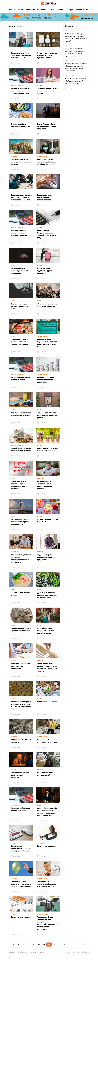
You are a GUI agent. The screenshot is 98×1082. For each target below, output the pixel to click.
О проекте (12, 1073)
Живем (21, 12)
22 (33, 1065)
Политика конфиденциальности (19, 1077)
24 (44, 1065)
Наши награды (23, 1073)
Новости (12, 12)
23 (39, 1065)
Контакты (33, 1073)
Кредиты (60, 12)
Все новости (77, 91)
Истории (69, 12)
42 (75, 1065)
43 (80, 1065)
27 (59, 1065)
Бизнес (51, 12)
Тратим (43, 12)
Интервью (80, 12)
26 (54, 1065)
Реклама (41, 1073)
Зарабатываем (32, 12)
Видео (89, 12)
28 (65, 1065)
